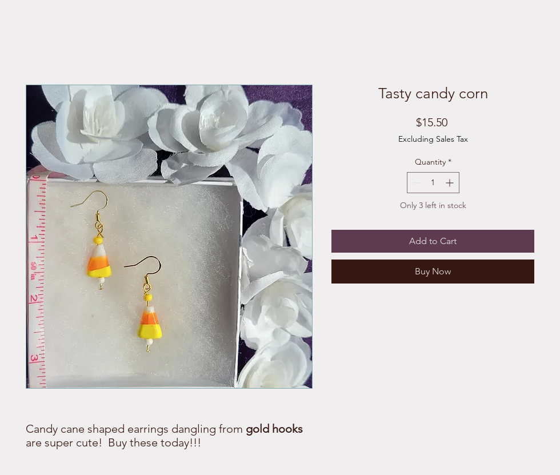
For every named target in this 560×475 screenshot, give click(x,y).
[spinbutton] (433, 183)
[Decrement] (416, 183)
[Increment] (450, 183)
